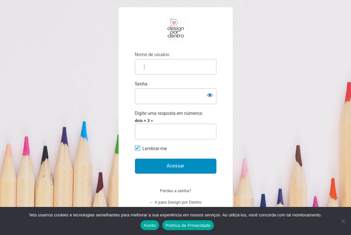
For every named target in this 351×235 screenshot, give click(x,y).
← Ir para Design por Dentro (175, 202)
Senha (141, 83)
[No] (343, 221)
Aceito (150, 225)
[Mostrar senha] (209, 95)
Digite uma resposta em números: (169, 113)
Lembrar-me (154, 148)
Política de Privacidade (188, 225)
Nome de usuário (152, 54)
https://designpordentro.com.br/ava (175, 29)
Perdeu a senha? (175, 190)
